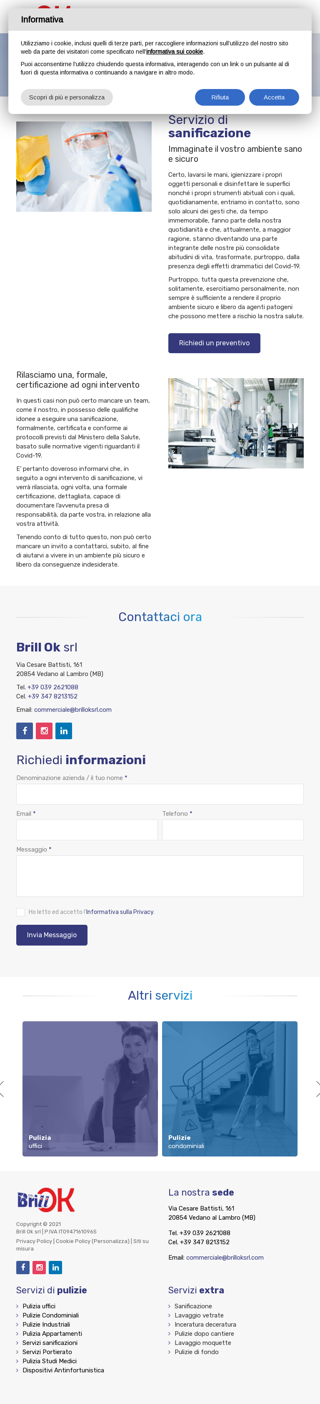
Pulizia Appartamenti (52, 1333)
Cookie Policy (73, 1241)
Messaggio (34, 849)
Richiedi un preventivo (214, 343)
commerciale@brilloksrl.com (73, 709)
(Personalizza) (111, 1241)
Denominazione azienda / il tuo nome (72, 778)
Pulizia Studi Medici (49, 1361)
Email (26, 813)
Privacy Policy (34, 1241)
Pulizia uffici (38, 1306)
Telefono (177, 813)
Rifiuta (220, 97)
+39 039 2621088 (53, 687)
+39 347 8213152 (53, 696)
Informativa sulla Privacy (119, 912)
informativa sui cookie (174, 51)
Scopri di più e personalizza (67, 97)
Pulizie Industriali (46, 1324)
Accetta (274, 97)
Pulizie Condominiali (50, 1315)
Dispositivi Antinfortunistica (63, 1370)
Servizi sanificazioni (50, 1343)
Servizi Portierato (47, 1352)
